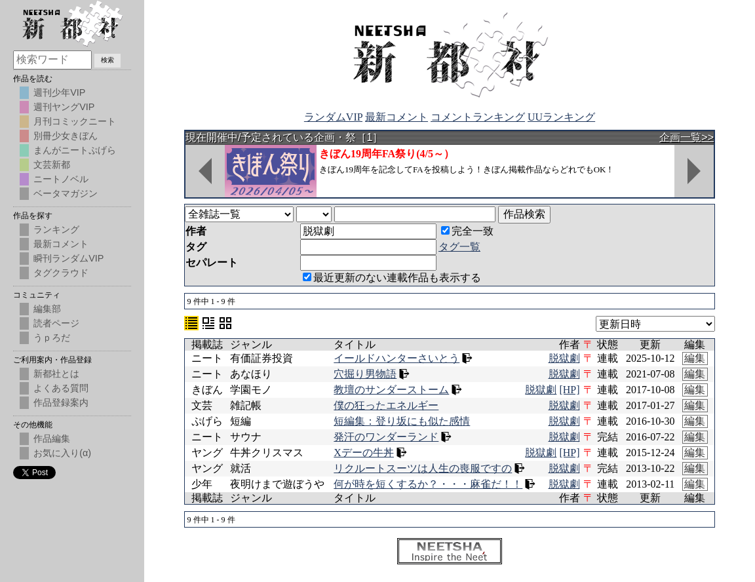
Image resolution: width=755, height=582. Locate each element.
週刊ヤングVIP (63, 107)
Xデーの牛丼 (364, 452)
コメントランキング (478, 117)
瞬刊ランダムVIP (68, 258)
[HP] (569, 389)
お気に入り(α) (62, 453)
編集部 (47, 308)
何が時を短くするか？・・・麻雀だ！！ (428, 484)
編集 (694, 358)
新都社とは (56, 373)
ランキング (56, 229)
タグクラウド (60, 272)
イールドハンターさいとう (396, 358)
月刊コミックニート (74, 121)
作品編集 (51, 438)
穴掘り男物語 (365, 373)
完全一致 (467, 231)
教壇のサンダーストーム (391, 389)
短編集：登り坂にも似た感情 (402, 421)
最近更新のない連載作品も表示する (392, 277)
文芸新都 (51, 164)
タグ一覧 (459, 246)
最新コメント (396, 117)
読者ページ (56, 323)
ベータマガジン (65, 193)
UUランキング (561, 117)
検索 (107, 60)
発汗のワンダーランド (386, 436)
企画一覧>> (686, 137)
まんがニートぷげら (74, 150)
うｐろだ (51, 337)
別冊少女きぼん (65, 135)
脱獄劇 (564, 358)
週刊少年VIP (59, 92)
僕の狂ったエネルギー (386, 405)
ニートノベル (60, 179)
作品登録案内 (60, 402)
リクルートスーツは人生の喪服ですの (423, 468)
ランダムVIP (333, 117)
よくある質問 (60, 388)
